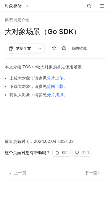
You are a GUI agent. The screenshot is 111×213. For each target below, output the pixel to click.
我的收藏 (79, 48)
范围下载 (55, 86)
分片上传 (55, 78)
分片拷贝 (55, 94)
